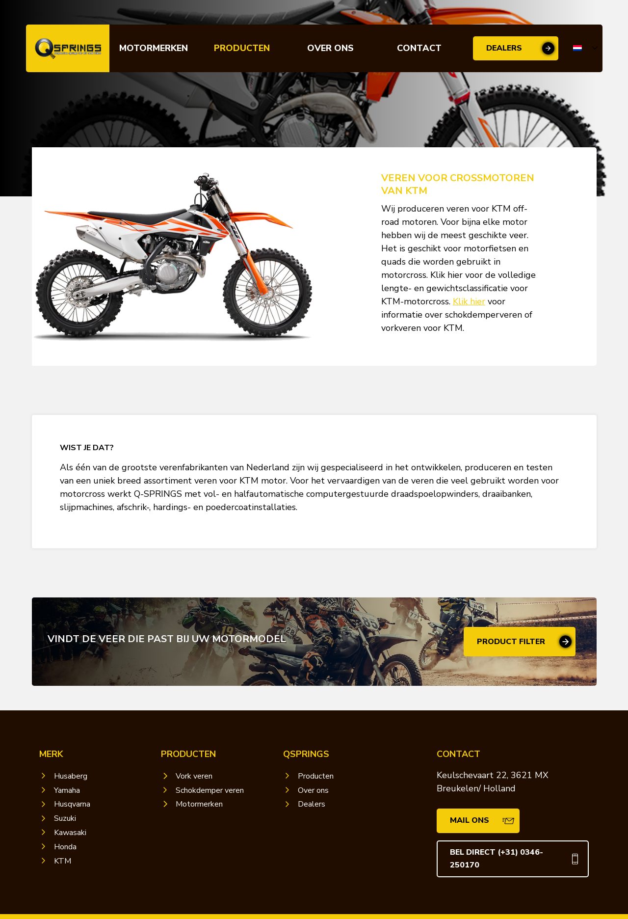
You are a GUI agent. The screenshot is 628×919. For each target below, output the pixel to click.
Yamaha (67, 790)
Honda (65, 846)
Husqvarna (72, 804)
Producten (242, 48)
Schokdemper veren (210, 790)
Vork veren (194, 776)
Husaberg (70, 776)
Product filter (511, 641)
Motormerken (153, 48)
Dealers (504, 48)
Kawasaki (70, 832)
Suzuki (65, 818)
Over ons (330, 48)
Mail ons (469, 820)
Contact (419, 48)
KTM (62, 861)
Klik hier (469, 301)
